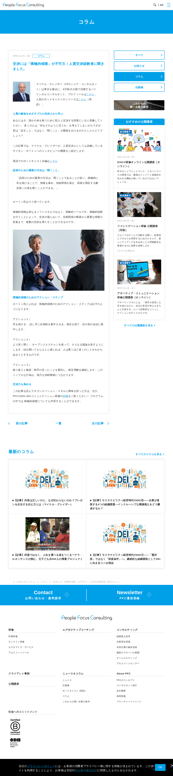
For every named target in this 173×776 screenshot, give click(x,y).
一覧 (58, 423)
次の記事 (98, 423)
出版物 (139, 87)
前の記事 (22, 423)
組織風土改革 (123, 636)
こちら (90, 94)
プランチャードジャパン (129, 701)
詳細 (65, 396)
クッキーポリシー (86, 770)
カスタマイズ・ (21, 647)
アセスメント (18, 652)
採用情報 (121, 696)
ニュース (67, 680)
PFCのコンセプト (126, 680)
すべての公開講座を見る (138, 325)
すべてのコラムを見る (148, 454)
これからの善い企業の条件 (76, 701)
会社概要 (121, 690)
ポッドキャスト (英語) (74, 690)
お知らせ (139, 65)
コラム (139, 76)
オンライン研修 (16, 641)
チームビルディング (127, 658)
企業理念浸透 (123, 641)
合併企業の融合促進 (127, 647)
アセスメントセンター (128, 663)
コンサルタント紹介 (127, 685)
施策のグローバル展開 (128, 652)
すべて (139, 55)
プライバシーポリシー (41, 766)
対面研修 (13, 636)
